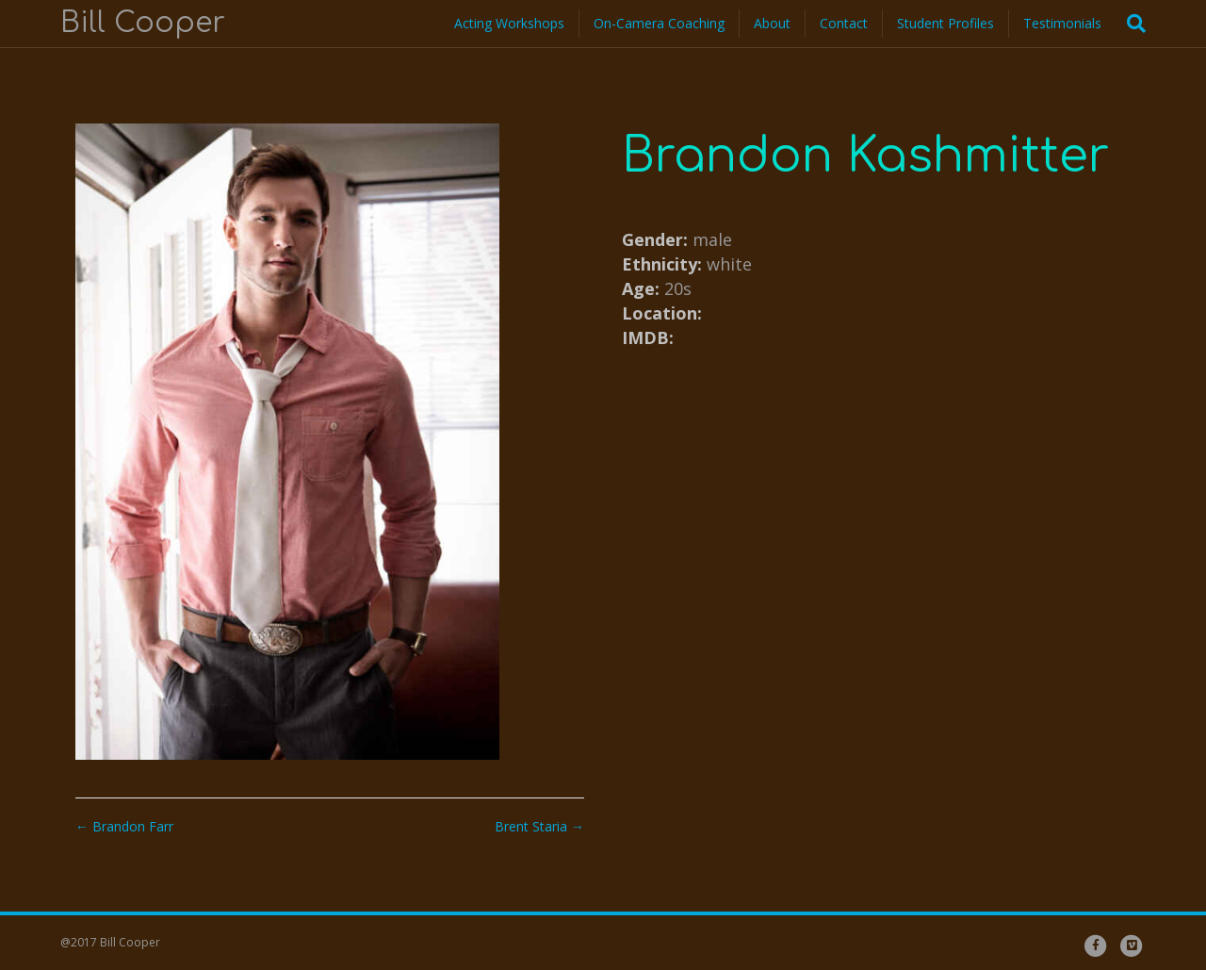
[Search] (1131, 23)
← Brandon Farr (124, 826)
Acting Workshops (509, 23)
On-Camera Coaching (659, 23)
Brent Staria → (539, 826)
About (772, 23)
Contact (844, 23)
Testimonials (1062, 23)
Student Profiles (945, 23)
